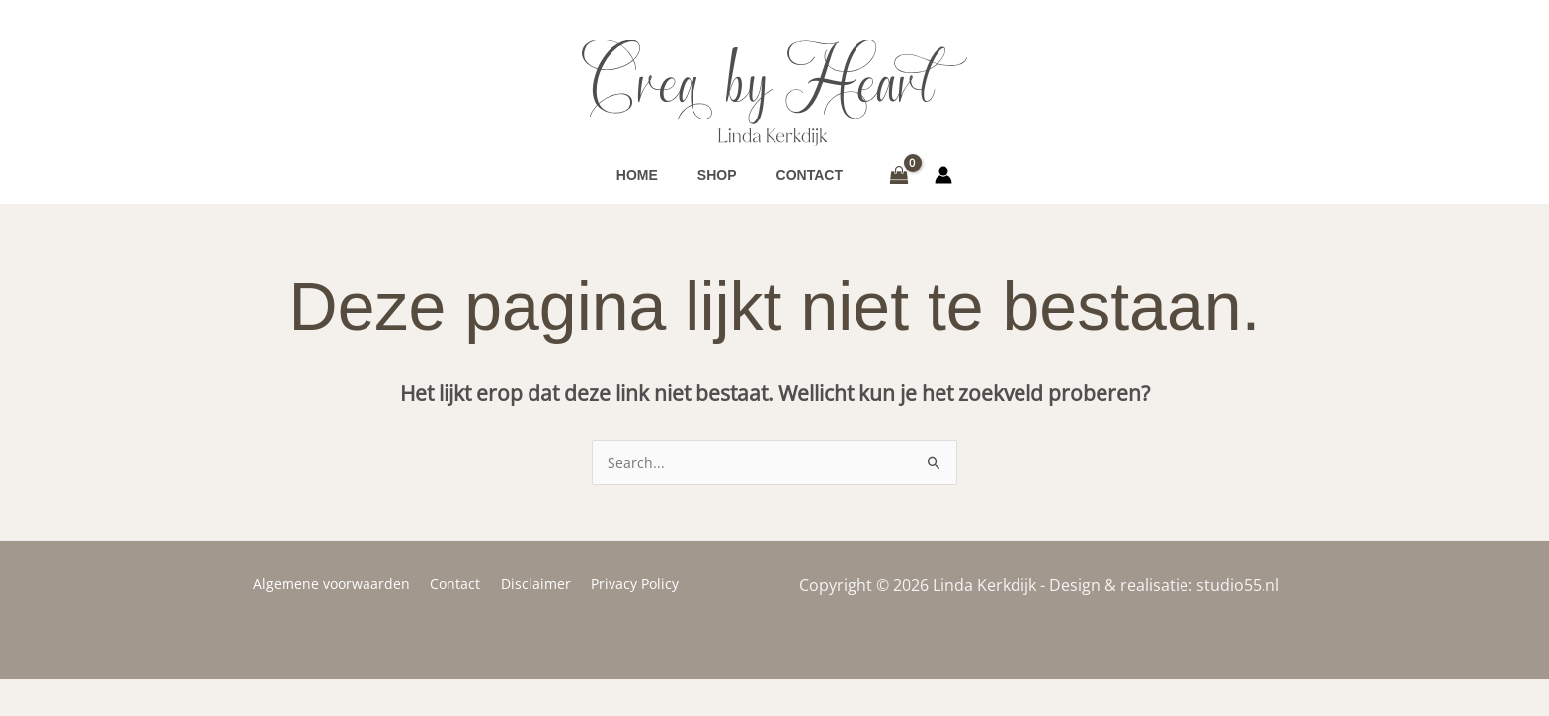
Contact (459, 619)
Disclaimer (533, 619)
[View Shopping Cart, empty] (898, 193)
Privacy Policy (626, 619)
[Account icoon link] (943, 193)
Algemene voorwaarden (341, 619)
